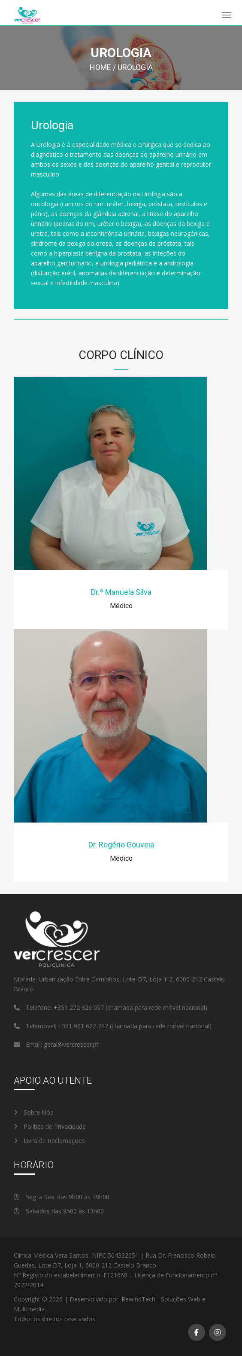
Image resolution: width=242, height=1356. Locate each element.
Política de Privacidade (50, 1126)
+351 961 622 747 (84, 1026)
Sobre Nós (33, 1112)
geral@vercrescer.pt (71, 1044)
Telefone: (34, 1007)
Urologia (135, 67)
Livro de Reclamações (49, 1141)
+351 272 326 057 (80, 1007)
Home (100, 67)
